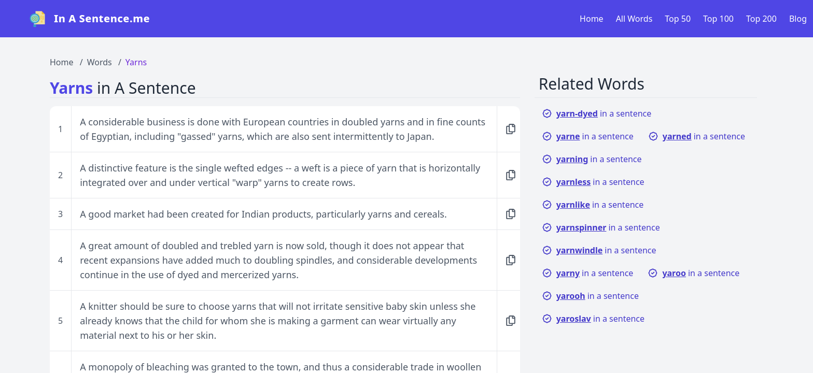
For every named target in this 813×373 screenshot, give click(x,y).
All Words (634, 18)
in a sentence (597, 113)
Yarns (136, 62)
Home (592, 18)
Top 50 (678, 18)
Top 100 (718, 18)
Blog (798, 18)
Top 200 (761, 18)
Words (99, 62)
